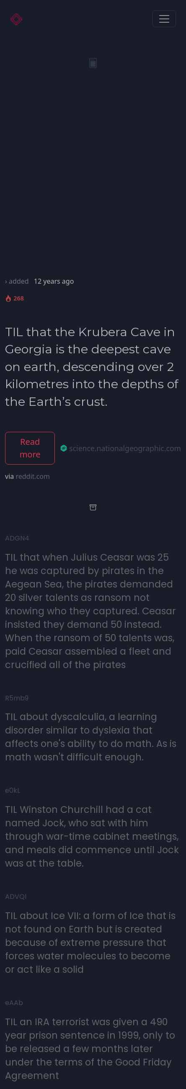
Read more (30, 448)
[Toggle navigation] (164, 18)
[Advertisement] (93, 179)
